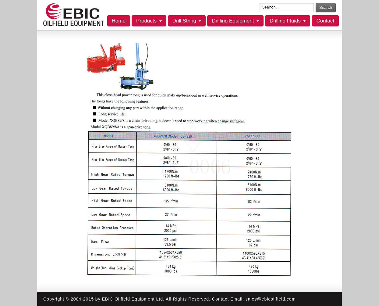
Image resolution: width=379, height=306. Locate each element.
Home (119, 21)
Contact (325, 21)
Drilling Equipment (233, 21)
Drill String (184, 21)
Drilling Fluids (285, 21)
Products (146, 21)
